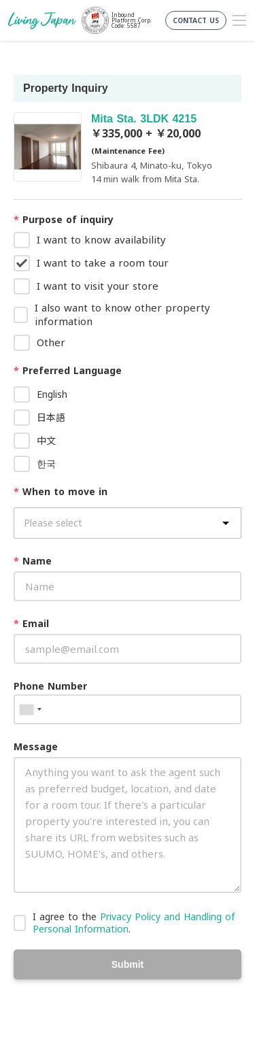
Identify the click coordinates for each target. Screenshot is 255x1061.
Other (51, 342)
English (52, 394)
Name (33, 560)
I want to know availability (101, 239)
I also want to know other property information (122, 314)
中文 (46, 440)
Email (31, 623)
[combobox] (30, 709)
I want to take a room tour (103, 262)
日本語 (51, 417)
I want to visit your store (97, 285)
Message (36, 746)
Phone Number (50, 685)
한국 (46, 463)
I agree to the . (134, 922)
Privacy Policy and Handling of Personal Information (134, 922)
